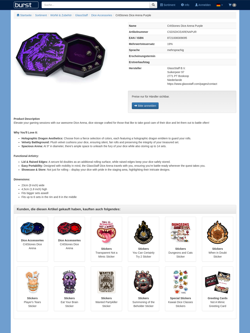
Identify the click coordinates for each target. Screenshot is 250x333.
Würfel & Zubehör (61, 15)
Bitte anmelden (145, 105)
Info (185, 4)
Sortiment (167, 4)
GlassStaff (81, 15)
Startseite (24, 15)
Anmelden (203, 4)
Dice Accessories (101, 15)
